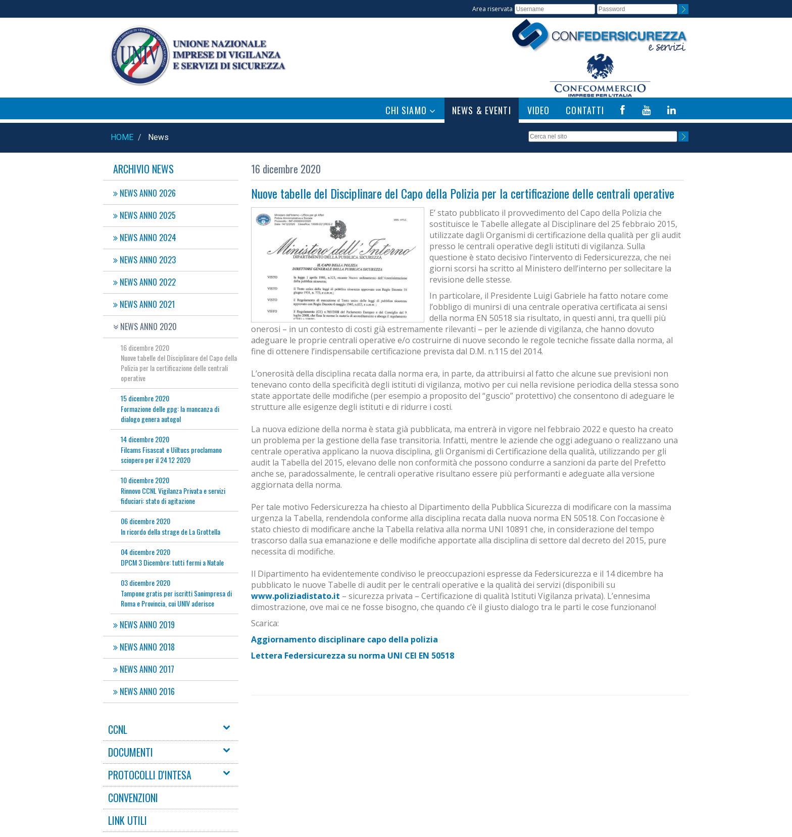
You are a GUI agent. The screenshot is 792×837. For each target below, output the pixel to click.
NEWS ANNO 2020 (145, 326)
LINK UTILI (127, 820)
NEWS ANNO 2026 (144, 193)
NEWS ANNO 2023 (144, 260)
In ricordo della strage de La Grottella (170, 526)
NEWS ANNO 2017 (143, 669)
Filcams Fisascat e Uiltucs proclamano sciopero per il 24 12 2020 (171, 449)
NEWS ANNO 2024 (144, 237)
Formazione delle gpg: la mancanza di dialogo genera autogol (170, 408)
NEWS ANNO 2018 (144, 647)
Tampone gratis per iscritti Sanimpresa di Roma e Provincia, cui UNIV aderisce (176, 593)
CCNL (117, 729)
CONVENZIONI (133, 797)
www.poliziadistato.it (295, 595)
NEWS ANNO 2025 (144, 215)
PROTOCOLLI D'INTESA (149, 774)
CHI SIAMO (410, 110)
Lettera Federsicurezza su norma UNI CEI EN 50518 (352, 655)
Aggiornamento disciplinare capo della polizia (344, 639)
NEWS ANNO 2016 (144, 691)
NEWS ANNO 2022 (144, 282)
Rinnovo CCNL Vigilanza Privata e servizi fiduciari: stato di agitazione (173, 490)
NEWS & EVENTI (481, 110)
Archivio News (143, 168)
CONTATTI (585, 110)
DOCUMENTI (130, 752)
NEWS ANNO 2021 (144, 304)
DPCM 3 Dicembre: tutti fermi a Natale (172, 557)
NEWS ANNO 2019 (144, 625)
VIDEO (538, 110)
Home (122, 137)
